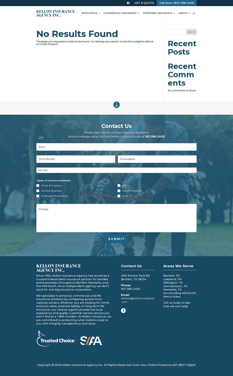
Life (124, 185)
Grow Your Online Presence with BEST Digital (163, 365)
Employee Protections (54, 196)
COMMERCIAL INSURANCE (120, 13)
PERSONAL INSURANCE (158, 13)
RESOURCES (89, 13)
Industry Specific (132, 190)
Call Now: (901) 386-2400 (176, 3)
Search (191, 32)
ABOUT (183, 13)
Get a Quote (144, 3)
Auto (125, 196)
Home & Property (51, 185)
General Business (51, 190)
